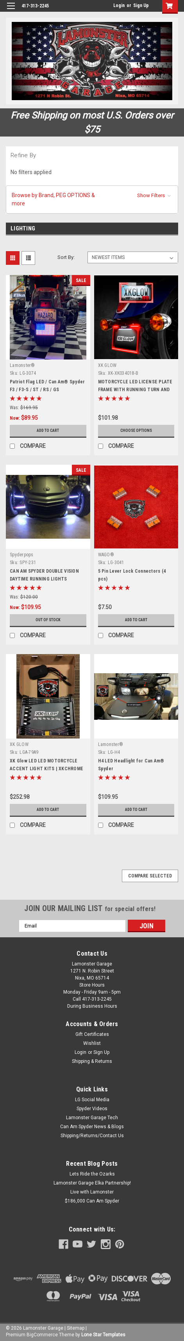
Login (119, 5)
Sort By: (66, 257)
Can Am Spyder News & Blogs (92, 1126)
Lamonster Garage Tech (92, 1117)
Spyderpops (22, 554)
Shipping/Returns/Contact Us (92, 1135)
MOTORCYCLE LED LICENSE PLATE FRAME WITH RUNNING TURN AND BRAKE (135, 389)
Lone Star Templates (103, 1334)
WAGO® (106, 554)
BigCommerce (42, 1334)
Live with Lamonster (92, 1192)
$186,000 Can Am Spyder (92, 1201)
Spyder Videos (92, 1108)
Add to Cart (48, 430)
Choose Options (136, 430)
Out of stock (48, 620)
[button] (92, 199)
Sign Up (141, 5)
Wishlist (92, 1043)
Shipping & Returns (92, 1061)
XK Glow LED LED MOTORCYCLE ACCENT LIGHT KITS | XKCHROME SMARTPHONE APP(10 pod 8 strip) (47, 768)
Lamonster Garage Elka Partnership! (92, 1183)
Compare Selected (150, 876)
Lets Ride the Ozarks (92, 1174)
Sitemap (75, 1328)
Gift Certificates (92, 1034)
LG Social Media (92, 1099)
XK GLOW (107, 365)
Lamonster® (22, 365)
